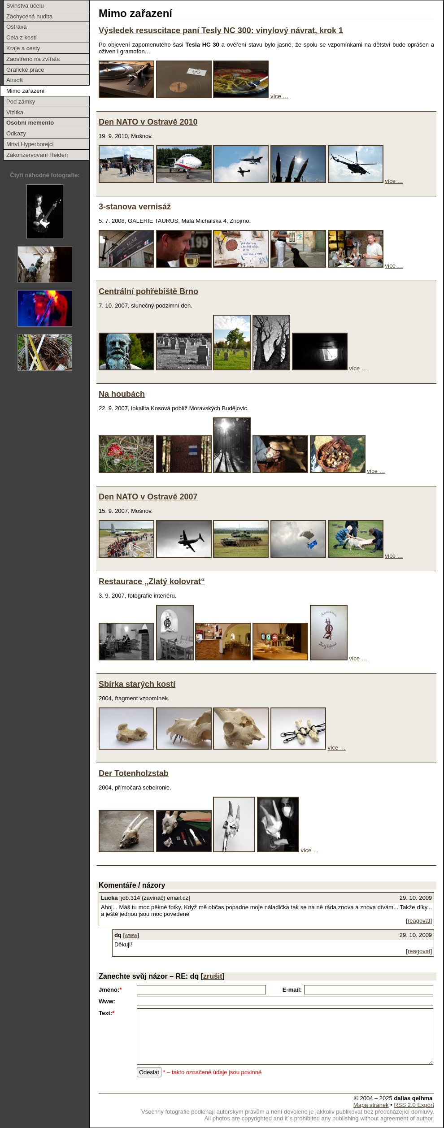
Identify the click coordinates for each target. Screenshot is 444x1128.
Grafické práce (25, 69)
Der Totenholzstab (134, 773)
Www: (107, 1001)
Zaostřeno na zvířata (33, 59)
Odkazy (16, 133)
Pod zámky (20, 101)
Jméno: (110, 989)
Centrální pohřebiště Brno (148, 291)
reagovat (419, 920)
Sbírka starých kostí (137, 684)
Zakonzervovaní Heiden (37, 155)
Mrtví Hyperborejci (29, 144)
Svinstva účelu (25, 5)
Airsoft (14, 80)
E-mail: (292, 989)
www (131, 935)
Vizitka (14, 112)
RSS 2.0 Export (414, 1105)
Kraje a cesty (23, 48)
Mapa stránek (371, 1105)
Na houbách (122, 394)
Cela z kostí (21, 37)
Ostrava (16, 26)
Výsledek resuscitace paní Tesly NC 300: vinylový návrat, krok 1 (221, 30)
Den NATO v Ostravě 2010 (148, 121)
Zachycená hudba (29, 16)
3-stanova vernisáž (135, 206)
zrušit (212, 976)
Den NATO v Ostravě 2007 (148, 496)
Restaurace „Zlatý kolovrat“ (152, 581)
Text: (106, 1013)
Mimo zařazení (25, 90)
